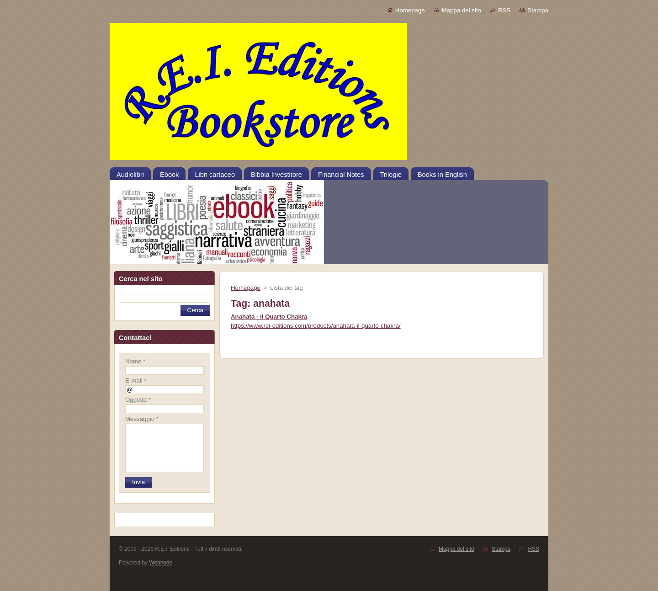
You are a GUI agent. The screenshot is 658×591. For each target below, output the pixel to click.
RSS (504, 10)
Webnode (160, 562)
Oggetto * (138, 399)
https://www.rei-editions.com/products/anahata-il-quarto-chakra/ (316, 325)
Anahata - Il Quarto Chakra (269, 316)
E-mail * (135, 380)
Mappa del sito (461, 10)
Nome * (135, 361)
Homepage (410, 10)
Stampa (537, 10)
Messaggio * (142, 418)
